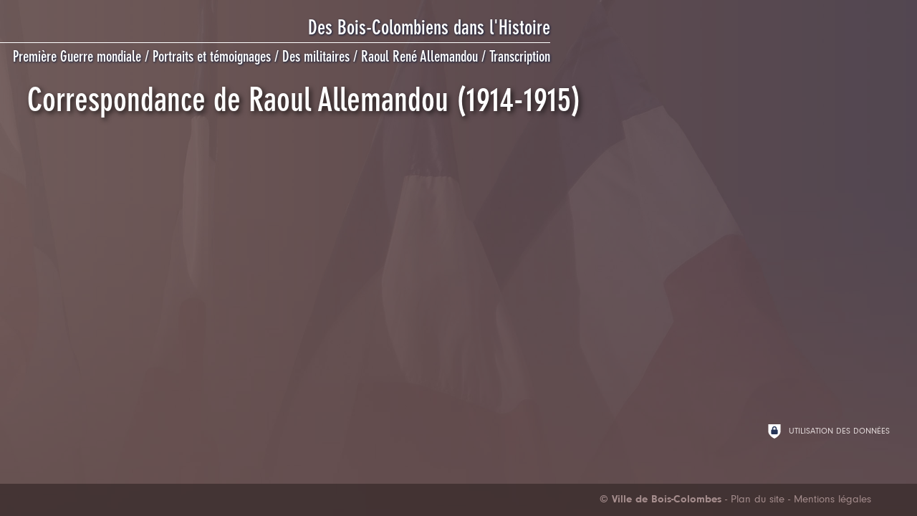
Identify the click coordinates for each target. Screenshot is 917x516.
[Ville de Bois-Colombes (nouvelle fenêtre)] (660, 499)
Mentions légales (832, 499)
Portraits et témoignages (212, 56)
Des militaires (316, 56)
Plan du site (757, 499)
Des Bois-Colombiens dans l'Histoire (429, 27)
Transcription (519, 56)
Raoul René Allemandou (419, 56)
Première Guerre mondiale (77, 56)
